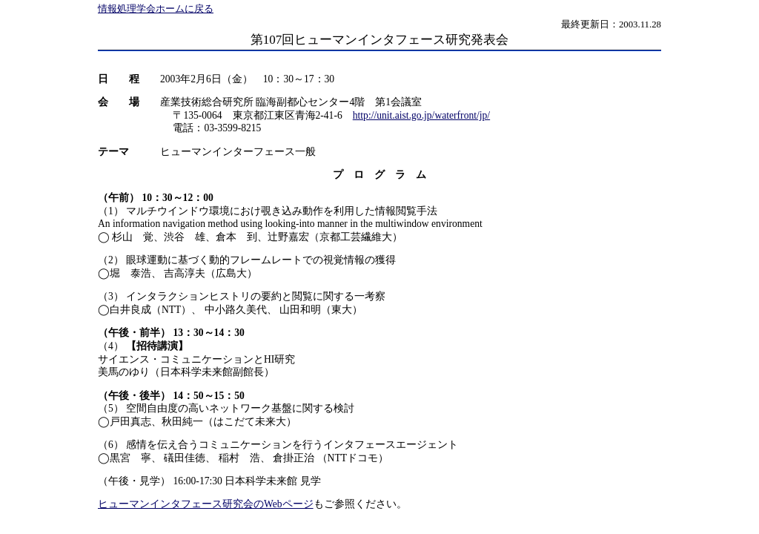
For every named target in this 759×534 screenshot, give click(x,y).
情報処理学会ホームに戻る (155, 9)
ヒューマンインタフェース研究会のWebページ (206, 504)
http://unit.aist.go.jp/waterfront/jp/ (421, 115)
